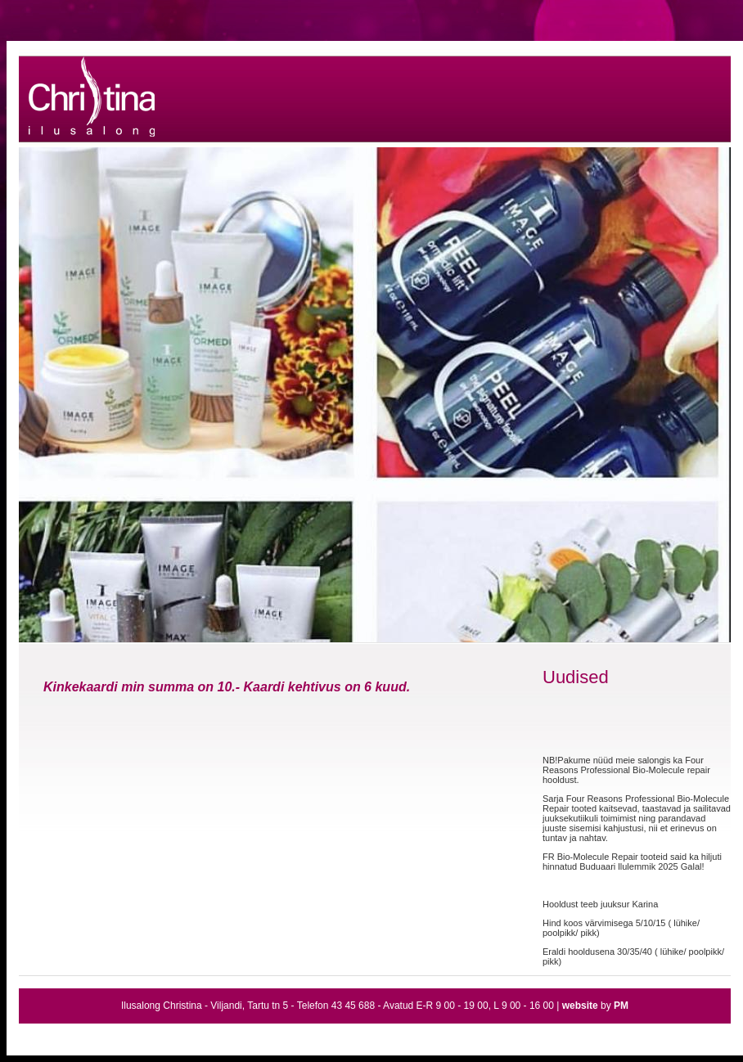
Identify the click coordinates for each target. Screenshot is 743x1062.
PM (621, 1005)
